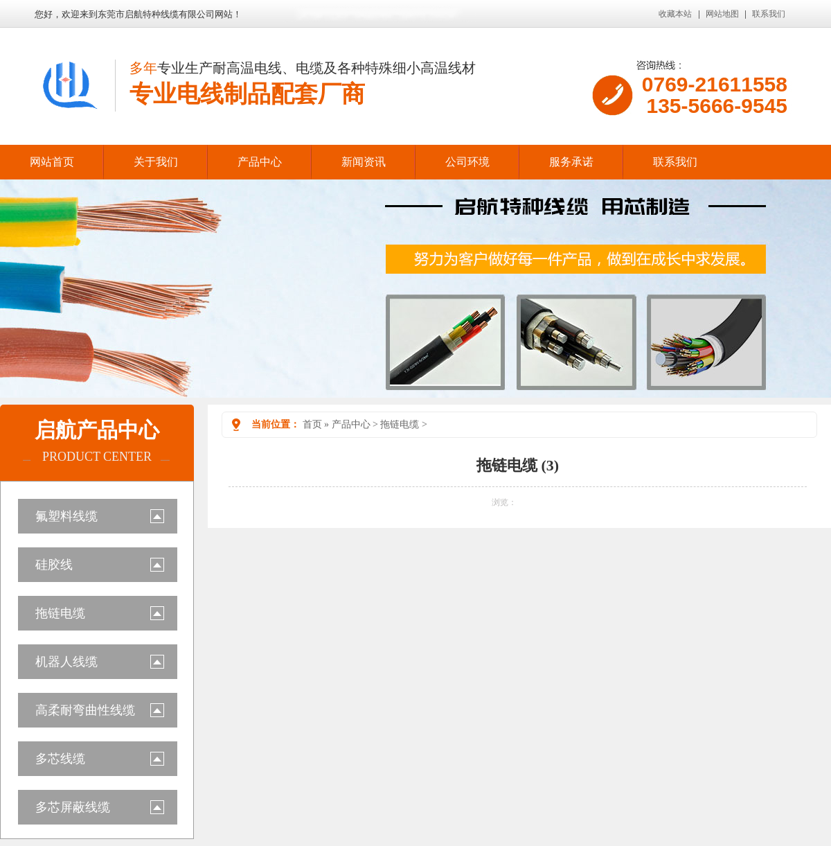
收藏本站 (675, 14)
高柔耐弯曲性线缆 (85, 710)
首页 (312, 424)
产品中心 (260, 162)
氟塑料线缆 (66, 516)
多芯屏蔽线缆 (72, 807)
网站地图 (722, 14)
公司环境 (467, 162)
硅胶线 (54, 565)
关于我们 (156, 162)
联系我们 (768, 14)
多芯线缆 (60, 759)
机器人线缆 (66, 662)
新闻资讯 (363, 162)
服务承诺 (571, 162)
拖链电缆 (60, 613)
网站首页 (52, 162)
